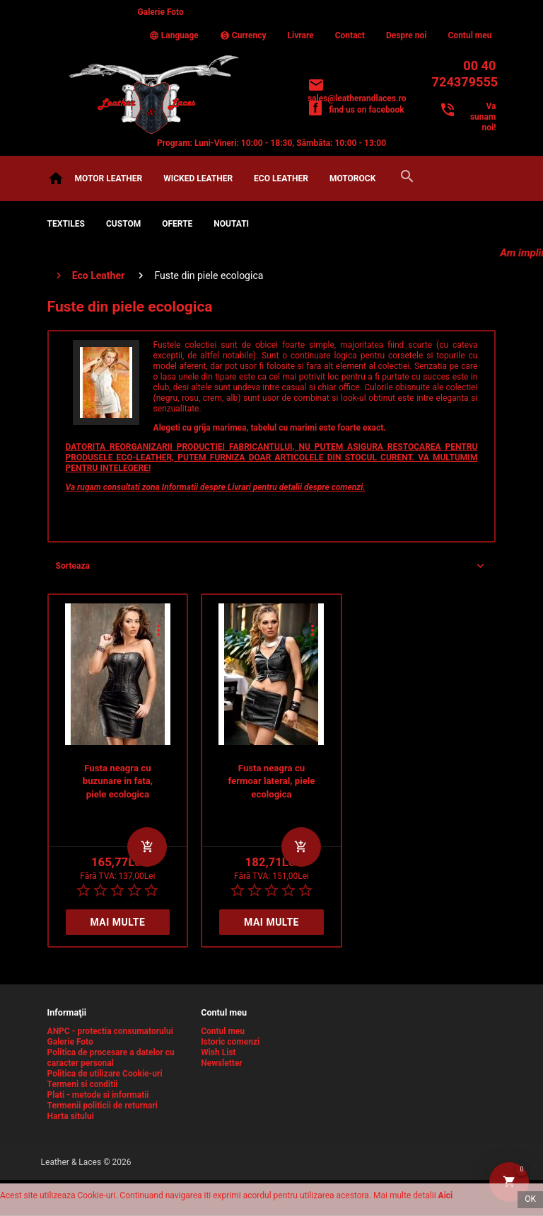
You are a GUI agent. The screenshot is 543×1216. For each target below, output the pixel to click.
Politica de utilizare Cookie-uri (105, 1074)
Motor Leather (109, 178)
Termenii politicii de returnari (102, 1105)
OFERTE (177, 224)
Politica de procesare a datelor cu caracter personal (111, 1057)
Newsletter (222, 1063)
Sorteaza (73, 566)
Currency (243, 35)
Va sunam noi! (483, 116)
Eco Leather (281, 178)
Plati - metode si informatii (98, 1095)
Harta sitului (70, 1116)
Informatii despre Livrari (207, 487)
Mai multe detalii (117, 925)
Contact (350, 35)
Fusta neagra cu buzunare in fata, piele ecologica (118, 781)
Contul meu (470, 35)
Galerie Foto (161, 12)
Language (174, 35)
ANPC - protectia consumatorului (110, 1031)
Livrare (301, 35)
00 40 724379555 (464, 73)
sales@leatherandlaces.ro (357, 98)
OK (530, 1199)
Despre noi (406, 35)
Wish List (218, 1052)
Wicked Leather (198, 178)
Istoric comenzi (230, 1042)
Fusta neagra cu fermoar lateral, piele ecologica (271, 781)
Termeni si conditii (82, 1084)
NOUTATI (231, 224)
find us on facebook (366, 110)
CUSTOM (123, 224)
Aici (445, 1195)
